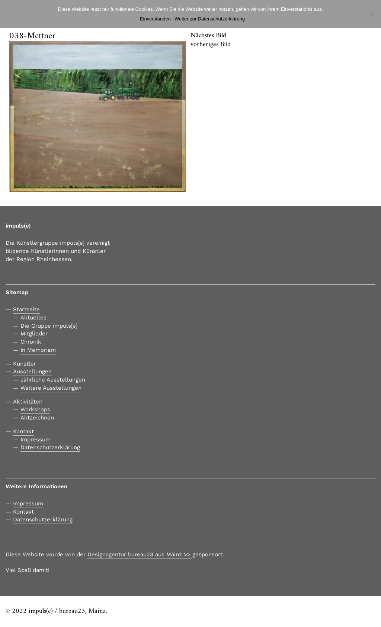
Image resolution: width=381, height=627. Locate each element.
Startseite (26, 309)
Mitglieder (34, 333)
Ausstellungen (32, 371)
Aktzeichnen (37, 417)
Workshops (35, 409)
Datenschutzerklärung (50, 447)
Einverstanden (155, 19)
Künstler (24, 363)
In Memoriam (38, 350)
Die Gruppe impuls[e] (48, 325)
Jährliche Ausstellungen (52, 379)
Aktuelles (33, 317)
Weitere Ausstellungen (50, 388)
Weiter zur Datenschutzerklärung (210, 19)
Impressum (35, 439)
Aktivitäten (27, 401)
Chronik (30, 341)
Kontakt (23, 431)
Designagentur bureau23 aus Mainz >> (139, 554)
